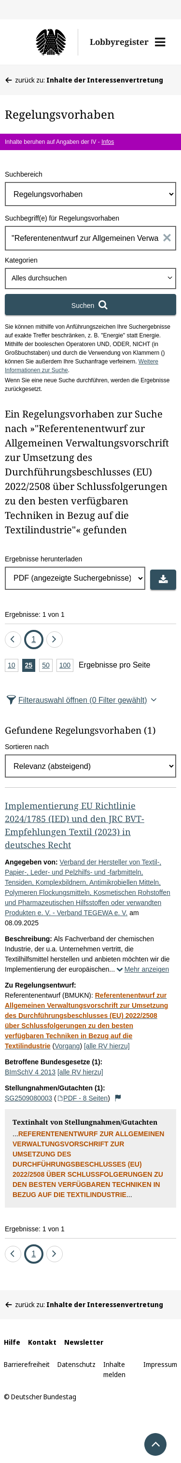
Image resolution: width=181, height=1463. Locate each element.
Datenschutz (76, 1364)
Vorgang (67, 1046)
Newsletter (83, 1342)
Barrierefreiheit (27, 1364)
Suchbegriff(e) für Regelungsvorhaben (62, 218)
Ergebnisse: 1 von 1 (35, 614)
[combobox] (90, 278)
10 (13, 666)
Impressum (160, 1364)
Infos (107, 142)
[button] (160, 42)
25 (30, 666)
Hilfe (12, 1342)
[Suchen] (90, 304)
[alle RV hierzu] (107, 1046)
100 (66, 666)
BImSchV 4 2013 (30, 1072)
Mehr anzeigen (142, 969)
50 (47, 666)
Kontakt (42, 1342)
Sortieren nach (27, 747)
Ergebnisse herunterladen (43, 559)
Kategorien (21, 260)
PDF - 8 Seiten (82, 1098)
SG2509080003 (28, 1098)
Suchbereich (23, 174)
